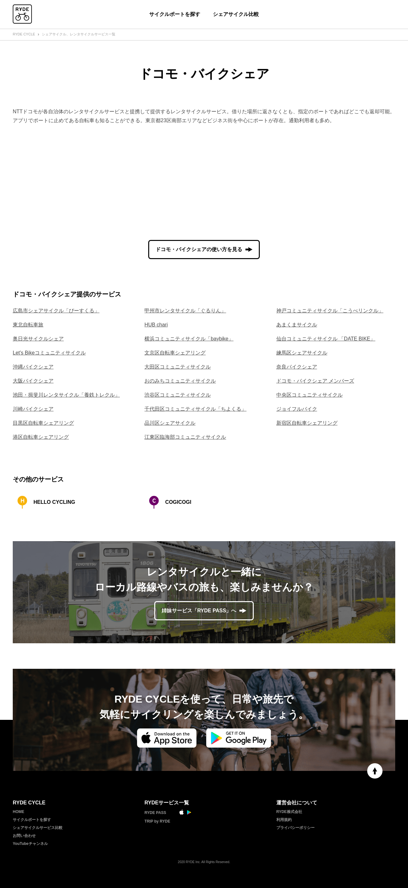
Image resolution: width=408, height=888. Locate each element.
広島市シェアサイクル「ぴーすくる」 (56, 310)
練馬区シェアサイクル (301, 352)
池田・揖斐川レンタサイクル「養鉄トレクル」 (66, 395)
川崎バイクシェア (33, 409)
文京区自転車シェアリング (175, 352)
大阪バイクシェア (33, 381)
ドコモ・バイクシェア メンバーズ (315, 381)
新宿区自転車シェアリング (307, 423)
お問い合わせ (24, 835)
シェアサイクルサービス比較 (37, 827)
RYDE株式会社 (289, 812)
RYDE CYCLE (24, 34)
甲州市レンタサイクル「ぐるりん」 (185, 310)
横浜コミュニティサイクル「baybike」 (188, 338)
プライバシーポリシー (295, 827)
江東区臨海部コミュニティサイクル (185, 437)
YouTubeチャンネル (30, 843)
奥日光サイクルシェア (38, 338)
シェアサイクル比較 (236, 14)
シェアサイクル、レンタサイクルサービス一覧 (78, 34)
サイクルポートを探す (174, 14)
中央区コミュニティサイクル (309, 395)
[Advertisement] (204, 182)
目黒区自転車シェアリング (43, 423)
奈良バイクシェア (296, 366)
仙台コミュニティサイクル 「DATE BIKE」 (325, 338)
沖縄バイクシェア (33, 366)
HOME (18, 812)
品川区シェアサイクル (169, 423)
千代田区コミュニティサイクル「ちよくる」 (195, 409)
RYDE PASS (155, 812)
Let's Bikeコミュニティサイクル (49, 352)
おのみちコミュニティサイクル (180, 381)
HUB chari (156, 324)
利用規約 (284, 819)
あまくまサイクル (296, 324)
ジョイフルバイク (296, 409)
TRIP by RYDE (157, 821)
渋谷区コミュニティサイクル (177, 395)
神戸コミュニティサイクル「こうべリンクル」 (329, 310)
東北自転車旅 (28, 324)
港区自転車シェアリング (41, 437)
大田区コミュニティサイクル (177, 366)
